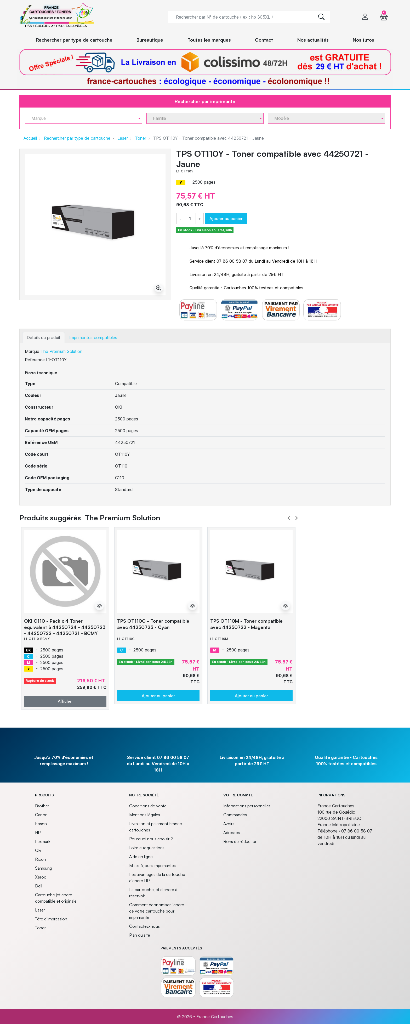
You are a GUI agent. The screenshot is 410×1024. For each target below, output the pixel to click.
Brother (42, 805)
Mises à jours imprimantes (152, 865)
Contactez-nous (144, 926)
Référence (35, 359)
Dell (38, 885)
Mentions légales (144, 814)
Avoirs (228, 823)
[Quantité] (190, 218)
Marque (32, 351)
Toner (140, 138)
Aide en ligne (141, 856)
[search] (321, 17)
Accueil (30, 138)
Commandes (235, 814)
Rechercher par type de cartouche (77, 138)
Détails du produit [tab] (43, 337)
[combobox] (83, 118)
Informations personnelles (247, 805)
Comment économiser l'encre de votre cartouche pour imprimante (156, 911)
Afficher (65, 701)
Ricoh (40, 859)
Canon (41, 814)
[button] (384, 17)
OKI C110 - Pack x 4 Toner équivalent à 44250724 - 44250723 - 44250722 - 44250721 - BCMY (64, 627)
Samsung (43, 868)
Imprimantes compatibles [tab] (93, 337)
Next (296, 518)
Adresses (231, 832)
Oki (38, 850)
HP (38, 832)
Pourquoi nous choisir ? (151, 838)
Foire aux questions (146, 847)
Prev (289, 518)
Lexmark (42, 841)
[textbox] (81, 118)
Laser (122, 138)
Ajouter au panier (226, 218)
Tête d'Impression (51, 918)
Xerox (40, 877)
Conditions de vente (148, 805)
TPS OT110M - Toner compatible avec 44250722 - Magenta (246, 624)
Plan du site (139, 935)
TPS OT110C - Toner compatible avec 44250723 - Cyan (153, 624)
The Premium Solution (61, 351)
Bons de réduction (240, 841)
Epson (41, 823)
